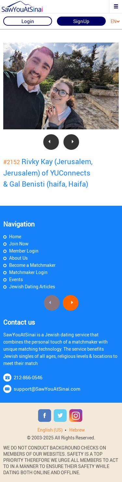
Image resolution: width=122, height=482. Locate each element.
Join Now (19, 244)
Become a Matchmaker (32, 265)
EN (115, 21)
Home (15, 236)
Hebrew (77, 430)
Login (27, 21)
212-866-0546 (28, 377)
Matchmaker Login (28, 272)
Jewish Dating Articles (32, 286)
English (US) (50, 430)
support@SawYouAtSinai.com (47, 388)
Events (16, 279)
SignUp (81, 21)
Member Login (23, 251)
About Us (18, 258)
